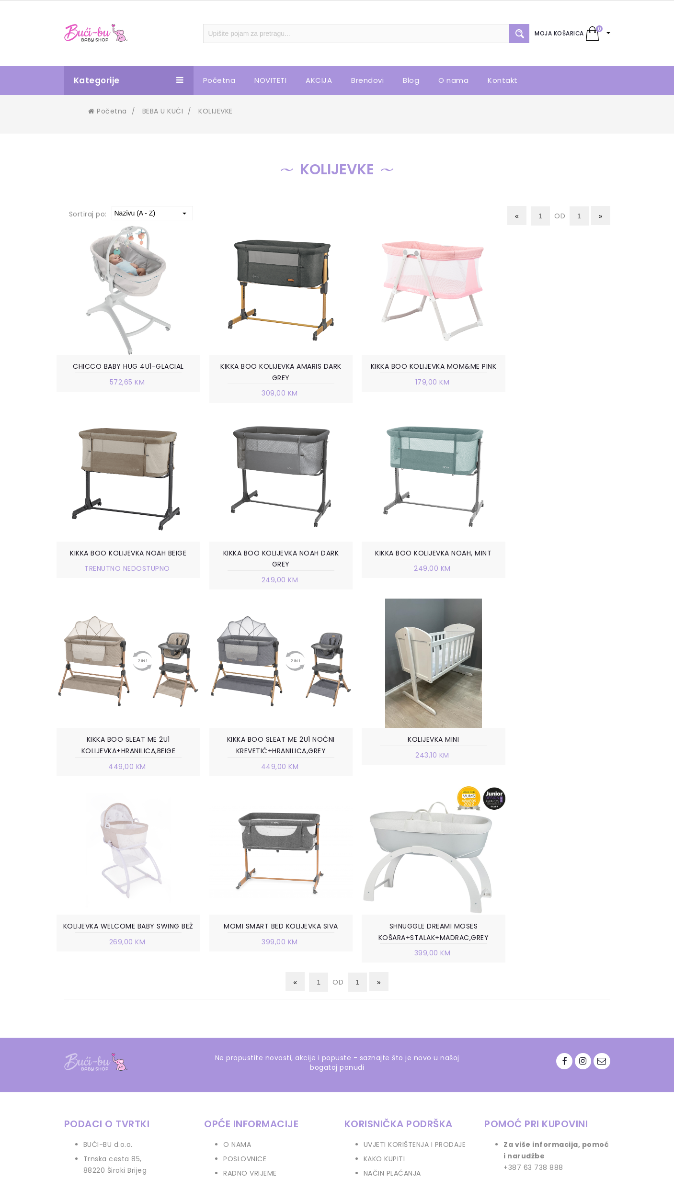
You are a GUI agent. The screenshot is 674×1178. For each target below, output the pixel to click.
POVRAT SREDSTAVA (398, 1075)
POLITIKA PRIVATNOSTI (402, 1003)
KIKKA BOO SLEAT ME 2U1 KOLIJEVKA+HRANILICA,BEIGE (408, 559)
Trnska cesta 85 (111, 974)
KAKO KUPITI (384, 974)
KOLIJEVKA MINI (123, 741)
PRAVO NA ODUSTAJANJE (406, 1060)
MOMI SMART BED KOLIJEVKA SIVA (408, 741)
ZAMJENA (379, 1032)
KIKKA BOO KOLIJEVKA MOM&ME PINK (408, 372)
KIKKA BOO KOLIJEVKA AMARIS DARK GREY (266, 372)
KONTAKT (239, 1017)
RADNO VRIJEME (250, 989)
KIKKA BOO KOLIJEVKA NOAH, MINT (265, 554)
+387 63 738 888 (113, 1000)
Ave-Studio (418, 1162)
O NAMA (237, 960)
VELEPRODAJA (246, 1003)
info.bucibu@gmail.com (126, 1014)
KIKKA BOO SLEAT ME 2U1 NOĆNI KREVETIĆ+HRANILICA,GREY (551, 559)
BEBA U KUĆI (162, 111)
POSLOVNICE (244, 974)
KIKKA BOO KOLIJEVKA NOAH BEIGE (550, 367)
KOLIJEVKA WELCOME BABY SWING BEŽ (265, 747)
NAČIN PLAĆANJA (392, 989)
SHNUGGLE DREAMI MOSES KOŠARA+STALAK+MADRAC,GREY (551, 747)
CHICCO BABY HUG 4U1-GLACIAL (123, 367)
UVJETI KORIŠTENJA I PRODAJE (415, 960)
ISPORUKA (380, 1017)
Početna (107, 111)
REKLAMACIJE (386, 1046)
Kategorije (129, 80)
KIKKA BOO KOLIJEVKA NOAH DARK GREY (124, 559)
